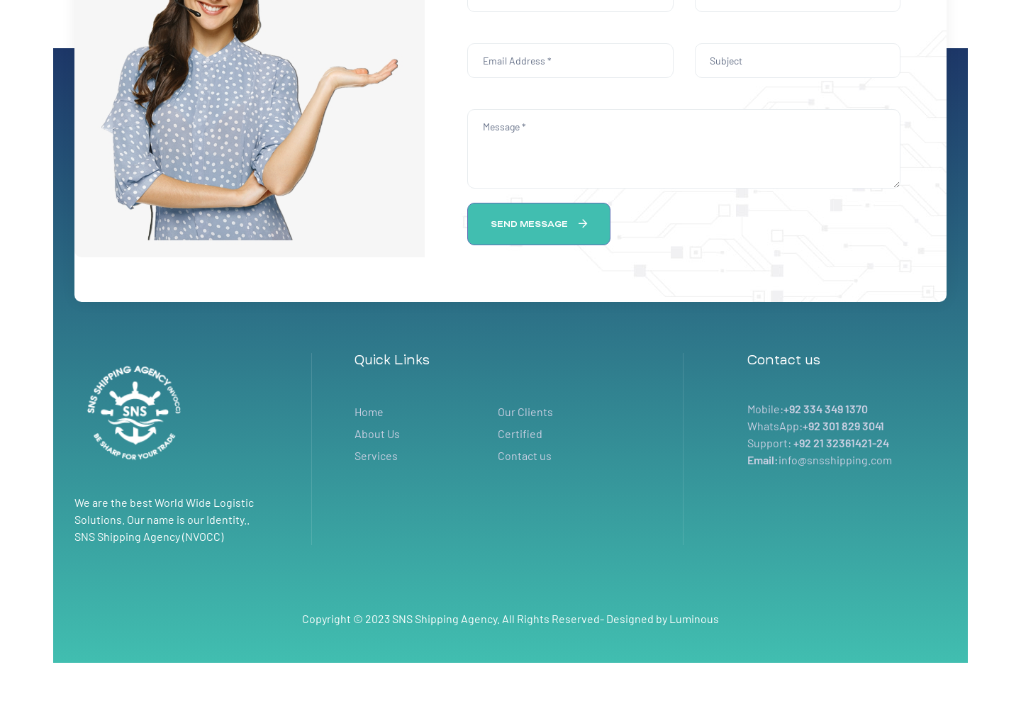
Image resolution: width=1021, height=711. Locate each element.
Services (376, 455)
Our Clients (525, 411)
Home (369, 411)
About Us (377, 433)
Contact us (525, 455)
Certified (520, 433)
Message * (683, 149)
